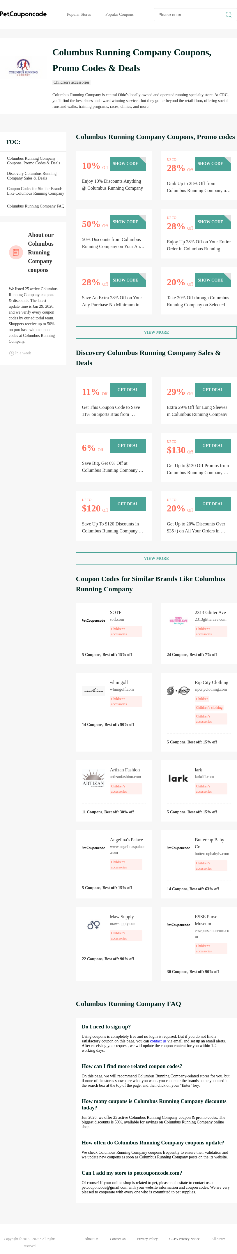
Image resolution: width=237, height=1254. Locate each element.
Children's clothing (209, 708)
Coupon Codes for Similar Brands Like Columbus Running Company (35, 191)
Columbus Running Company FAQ (36, 206)
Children (202, 699)
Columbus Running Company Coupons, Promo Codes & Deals (33, 160)
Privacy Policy (147, 1239)
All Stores (218, 1239)
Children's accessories (71, 82)
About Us (91, 1239)
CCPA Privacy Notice (184, 1239)
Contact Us (117, 1239)
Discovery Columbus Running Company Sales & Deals (31, 175)
